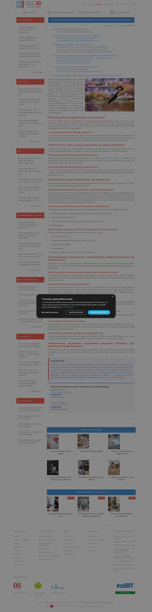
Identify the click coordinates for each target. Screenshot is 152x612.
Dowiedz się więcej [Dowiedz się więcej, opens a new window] (68, 307)
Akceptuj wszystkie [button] (98, 312)
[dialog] (76, 306)
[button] (50, 312)
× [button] (112, 296)
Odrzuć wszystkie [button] (74, 312)
